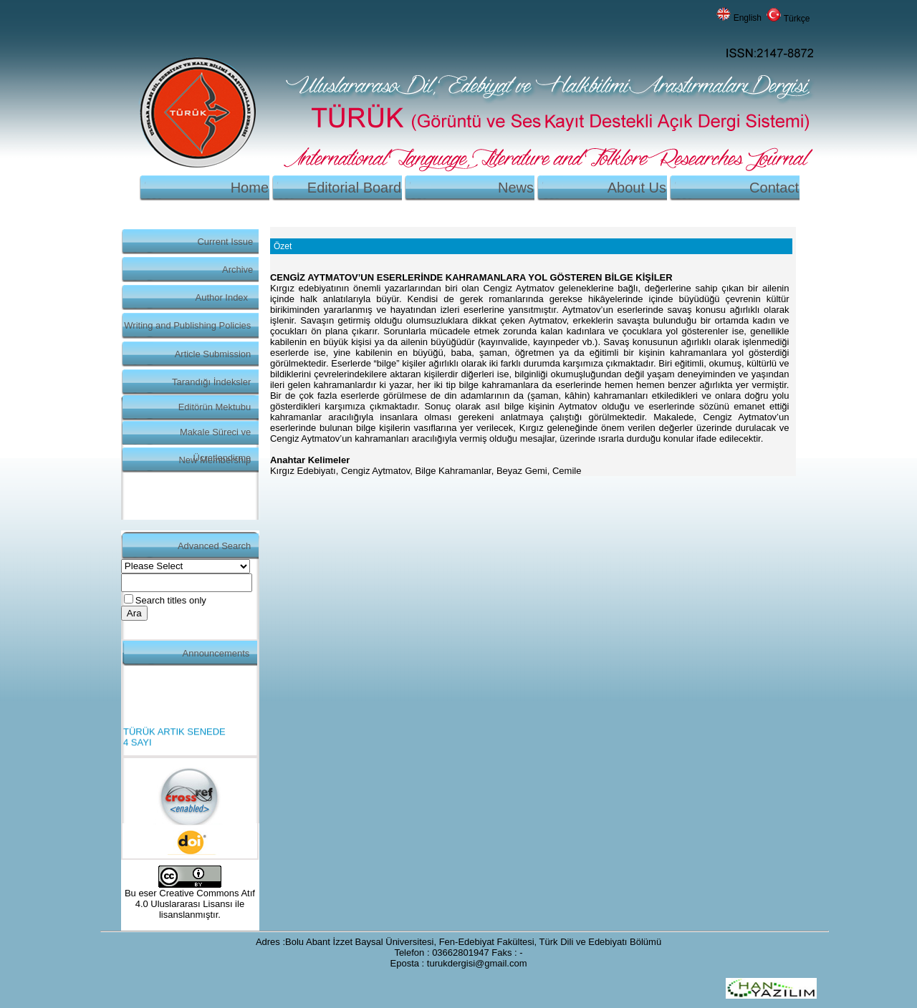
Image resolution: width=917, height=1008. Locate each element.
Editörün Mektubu (214, 407)
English (748, 18)
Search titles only (170, 600)
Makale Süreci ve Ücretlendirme (215, 436)
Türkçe (797, 19)
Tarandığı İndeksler (211, 382)
